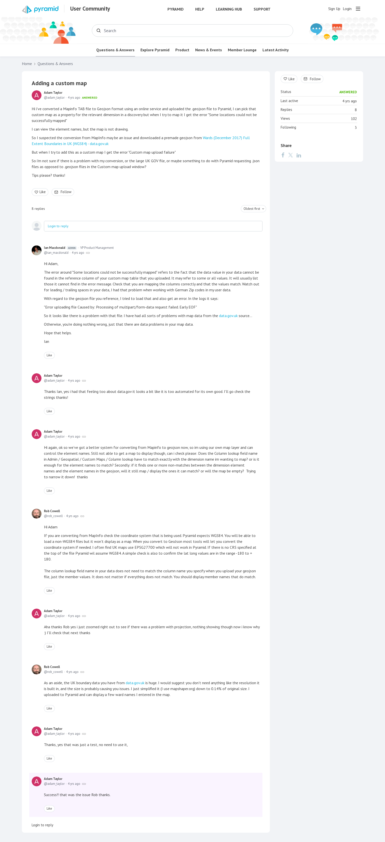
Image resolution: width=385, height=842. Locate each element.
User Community (90, 8)
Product (182, 50)
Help (199, 9)
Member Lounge (242, 50)
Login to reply (58, 226)
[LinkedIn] (299, 155)
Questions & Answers (115, 50)
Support (262, 9)
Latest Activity (275, 50)
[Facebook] (283, 155)
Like (43, 191)
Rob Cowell (52, 511)
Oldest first (252, 208)
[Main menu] (358, 8)
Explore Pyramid (154, 50)
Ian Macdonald (60, 248)
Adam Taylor (53, 93)
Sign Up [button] (334, 8)
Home (27, 63)
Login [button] (347, 8)
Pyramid (175, 9)
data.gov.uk (228, 315)
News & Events (208, 50)
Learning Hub (229, 9)
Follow (66, 191)
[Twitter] (290, 155)
